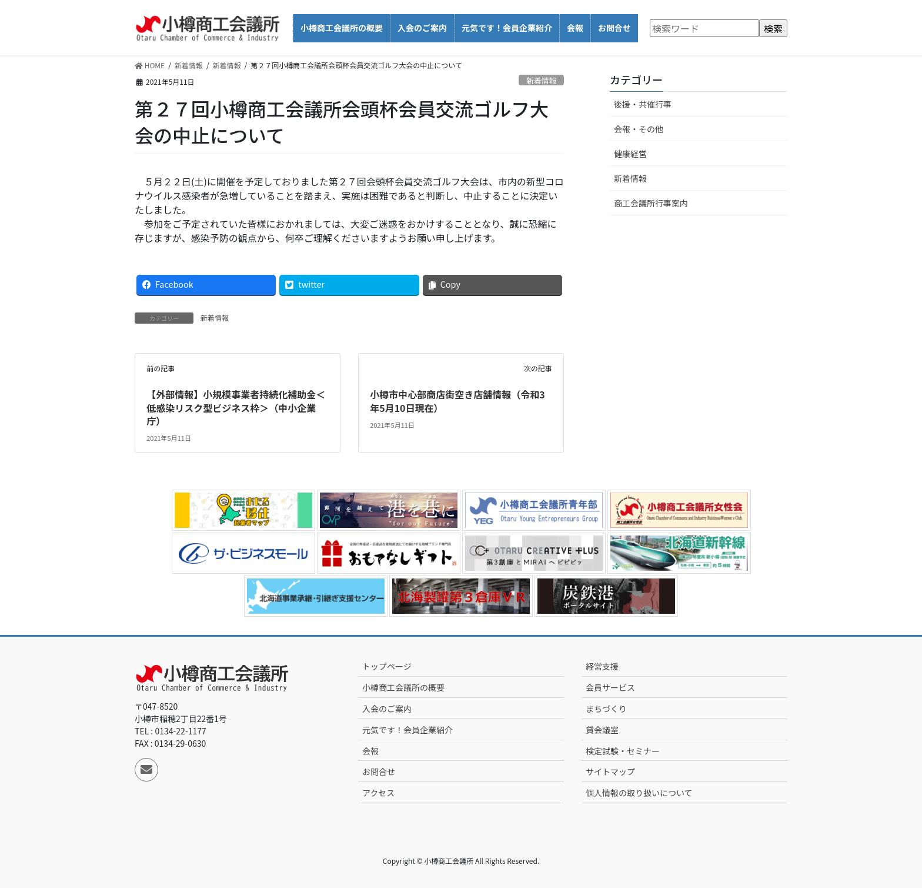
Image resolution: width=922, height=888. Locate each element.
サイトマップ (610, 771)
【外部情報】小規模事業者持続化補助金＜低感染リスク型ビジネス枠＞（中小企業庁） (235, 407)
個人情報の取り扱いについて (639, 793)
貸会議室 (602, 730)
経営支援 (602, 666)
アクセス (378, 793)
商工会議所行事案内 (651, 203)
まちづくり (606, 708)
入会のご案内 (387, 708)
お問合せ (378, 771)
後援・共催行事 (643, 104)
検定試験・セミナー (623, 751)
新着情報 (541, 80)
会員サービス (610, 687)
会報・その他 (638, 129)
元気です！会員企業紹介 (407, 730)
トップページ (387, 666)
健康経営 (630, 153)
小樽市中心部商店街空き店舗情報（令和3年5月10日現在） (457, 400)
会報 (370, 751)
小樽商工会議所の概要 (403, 687)
